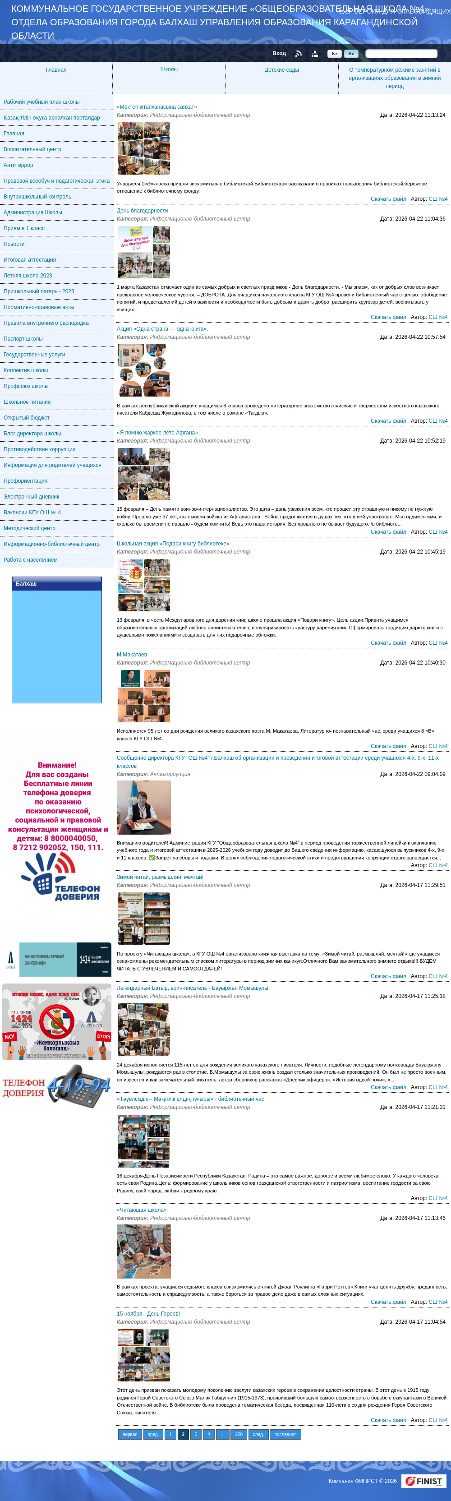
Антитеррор (18, 165)
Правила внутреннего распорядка (46, 323)
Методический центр (29, 528)
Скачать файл (388, 199)
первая (130, 1434)
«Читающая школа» (142, 1210)
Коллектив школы (26, 370)
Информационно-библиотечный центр (52, 544)
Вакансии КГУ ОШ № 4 (32, 512)
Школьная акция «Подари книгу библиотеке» (173, 543)
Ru (351, 53)
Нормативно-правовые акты (39, 307)
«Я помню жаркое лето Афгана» (157, 433)
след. (258, 1434)
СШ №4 (438, 199)
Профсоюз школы (26, 386)
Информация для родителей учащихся (52, 465)
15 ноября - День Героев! (148, 1314)
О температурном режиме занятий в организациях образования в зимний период (395, 78)
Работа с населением (31, 560)
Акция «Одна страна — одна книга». (162, 329)
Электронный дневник (31, 497)
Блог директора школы (32, 433)
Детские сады (282, 70)
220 (239, 1434)
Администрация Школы (33, 212)
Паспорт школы (23, 339)
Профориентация (25, 481)
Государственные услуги (34, 354)
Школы (169, 69)
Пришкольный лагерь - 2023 (39, 291)
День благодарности (142, 211)
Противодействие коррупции (40, 449)
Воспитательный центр (32, 149)
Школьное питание (27, 402)
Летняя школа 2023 (28, 275)
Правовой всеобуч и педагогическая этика (57, 181)
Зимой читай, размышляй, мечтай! (160, 877)
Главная (56, 70)
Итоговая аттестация (30, 260)
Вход (279, 53)
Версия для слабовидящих (402, 11)
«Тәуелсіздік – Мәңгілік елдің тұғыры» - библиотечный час (190, 1099)
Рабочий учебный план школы (42, 102)
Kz (335, 53)
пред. (153, 1434)
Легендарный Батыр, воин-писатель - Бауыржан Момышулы (192, 988)
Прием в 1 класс (24, 228)
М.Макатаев (132, 654)
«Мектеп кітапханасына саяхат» (157, 107)
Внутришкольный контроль (37, 197)
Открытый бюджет (27, 418)
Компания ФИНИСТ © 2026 (363, 1481)
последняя (285, 1434)
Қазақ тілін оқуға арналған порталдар (52, 118)
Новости (14, 244)
